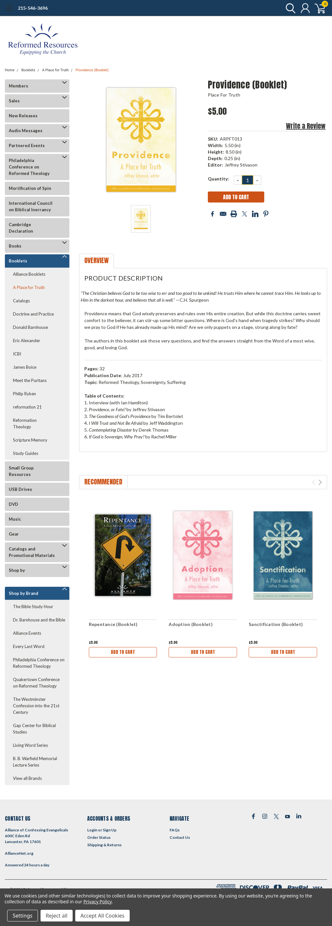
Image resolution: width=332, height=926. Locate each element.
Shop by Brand (23, 593)
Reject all (56, 915)
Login (92, 830)
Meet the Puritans (30, 380)
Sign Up (109, 830)
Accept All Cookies (102, 915)
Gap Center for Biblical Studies (34, 729)
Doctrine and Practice (33, 314)
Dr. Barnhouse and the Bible (39, 619)
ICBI (17, 353)
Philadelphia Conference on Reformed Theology (29, 167)
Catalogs (21, 300)
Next (320, 482)
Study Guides (25, 453)
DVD (13, 504)
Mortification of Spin (30, 188)
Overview (96, 260)
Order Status (99, 837)
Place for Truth (224, 95)
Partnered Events (27, 145)
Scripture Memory (30, 440)
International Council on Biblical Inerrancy (31, 206)
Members (18, 85)
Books (15, 246)
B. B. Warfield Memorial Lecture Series (35, 762)
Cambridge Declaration (21, 228)
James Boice (24, 367)
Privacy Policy (97, 901)
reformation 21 (27, 407)
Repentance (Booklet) (113, 624)
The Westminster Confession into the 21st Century (36, 706)
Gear (14, 534)
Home (10, 70)
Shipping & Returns (104, 844)
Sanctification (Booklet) (276, 624)
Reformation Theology (25, 423)
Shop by (17, 570)
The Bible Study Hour (33, 606)
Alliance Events (27, 633)
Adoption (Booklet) (191, 624)
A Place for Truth (55, 70)
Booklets (28, 70)
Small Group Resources (21, 471)
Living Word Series (30, 745)
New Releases (23, 115)
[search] (289, 8)
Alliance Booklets (29, 274)
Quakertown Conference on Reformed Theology (36, 683)
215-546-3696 (33, 8)
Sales (14, 100)
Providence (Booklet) (92, 70)
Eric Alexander (26, 340)
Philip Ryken (24, 393)
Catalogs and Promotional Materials (32, 552)
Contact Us (180, 837)
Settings (22, 915)
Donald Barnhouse (30, 327)
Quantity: (218, 178)
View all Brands (27, 778)
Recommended (103, 482)
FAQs (175, 830)
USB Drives (20, 489)
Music (15, 519)
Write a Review (306, 126)
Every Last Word (28, 646)
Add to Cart (123, 652)
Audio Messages (25, 130)
